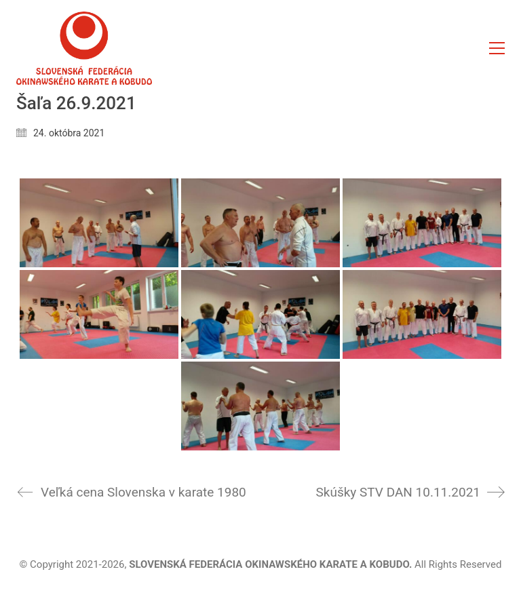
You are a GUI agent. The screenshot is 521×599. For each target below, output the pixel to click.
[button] (497, 48)
